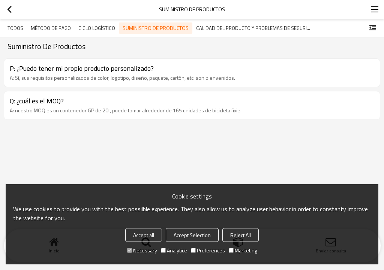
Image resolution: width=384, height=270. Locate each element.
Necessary (142, 250)
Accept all (143, 235)
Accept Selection (192, 235)
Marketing (243, 250)
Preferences (208, 250)
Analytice (174, 250)
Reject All (240, 235)
